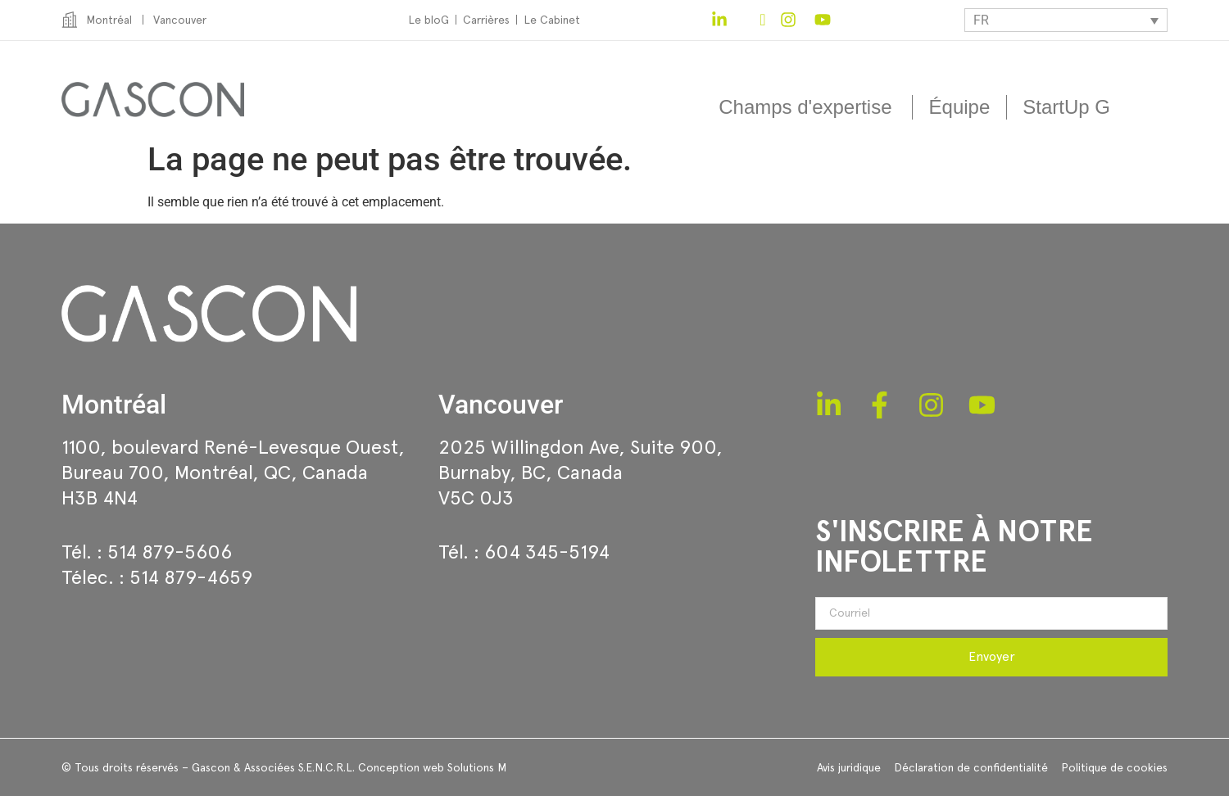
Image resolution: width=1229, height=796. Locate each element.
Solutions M (476, 767)
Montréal (113, 404)
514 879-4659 (190, 577)
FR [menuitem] (981, 20)
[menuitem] (1066, 20)
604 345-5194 (547, 551)
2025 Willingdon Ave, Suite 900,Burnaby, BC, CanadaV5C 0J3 (580, 472)
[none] (1066, 20)
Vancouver (500, 404)
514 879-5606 (169, 551)
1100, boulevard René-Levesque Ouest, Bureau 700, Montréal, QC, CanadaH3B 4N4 (233, 472)
